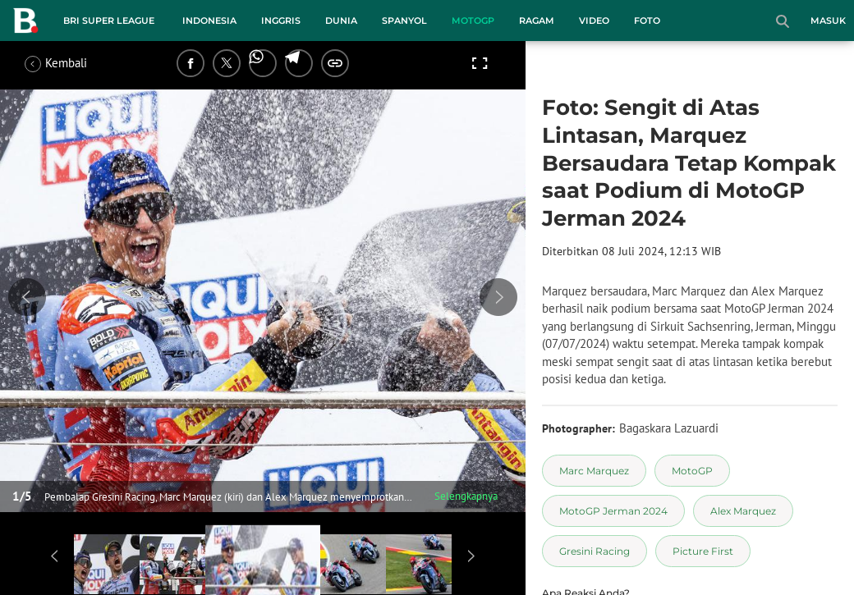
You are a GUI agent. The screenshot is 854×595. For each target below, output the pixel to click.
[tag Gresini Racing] (594, 551)
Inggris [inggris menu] (281, 20)
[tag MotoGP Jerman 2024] (613, 511)
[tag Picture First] (703, 551)
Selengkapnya (466, 496)
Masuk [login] (828, 20)
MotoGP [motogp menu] (473, 20)
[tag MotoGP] (692, 471)
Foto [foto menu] (647, 20)
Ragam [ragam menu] (536, 20)
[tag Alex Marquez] (743, 511)
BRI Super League (108, 20)
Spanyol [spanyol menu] (404, 20)
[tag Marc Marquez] (594, 471)
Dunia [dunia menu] (341, 20)
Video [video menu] (594, 20)
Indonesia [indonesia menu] (209, 20)
